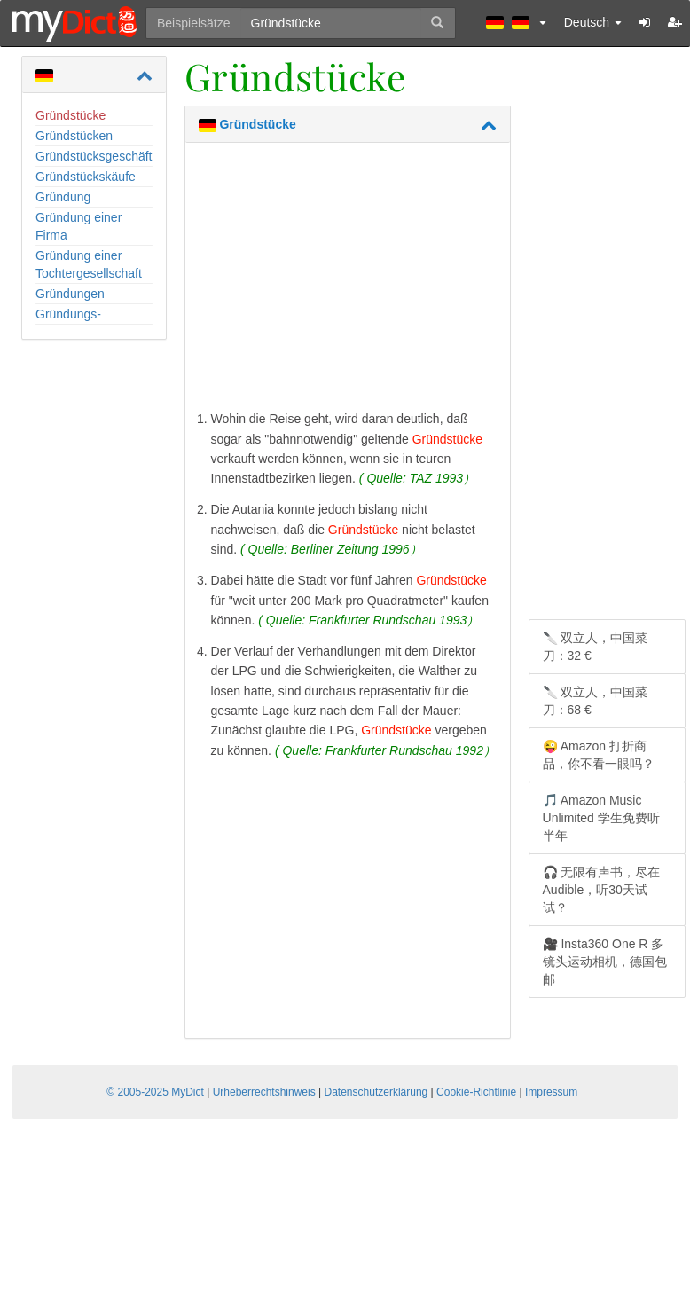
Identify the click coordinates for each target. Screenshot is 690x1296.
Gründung (62, 197)
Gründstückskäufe (85, 176)
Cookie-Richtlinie (476, 1092)
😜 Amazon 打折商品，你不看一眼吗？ (599, 755)
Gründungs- (68, 314)
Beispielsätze (194, 23)
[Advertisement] (348, 280)
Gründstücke (70, 115)
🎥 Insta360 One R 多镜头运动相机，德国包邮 (605, 961)
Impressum (551, 1092)
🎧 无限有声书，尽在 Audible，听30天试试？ (602, 890)
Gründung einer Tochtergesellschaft (88, 264)
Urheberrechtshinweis (264, 1092)
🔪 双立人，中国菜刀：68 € (595, 701)
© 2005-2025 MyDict (155, 1092)
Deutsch (593, 22)
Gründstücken (74, 136)
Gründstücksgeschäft (94, 156)
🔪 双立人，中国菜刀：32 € (595, 647)
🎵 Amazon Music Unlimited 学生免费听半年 (601, 818)
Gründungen (70, 294)
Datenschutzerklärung (376, 1092)
